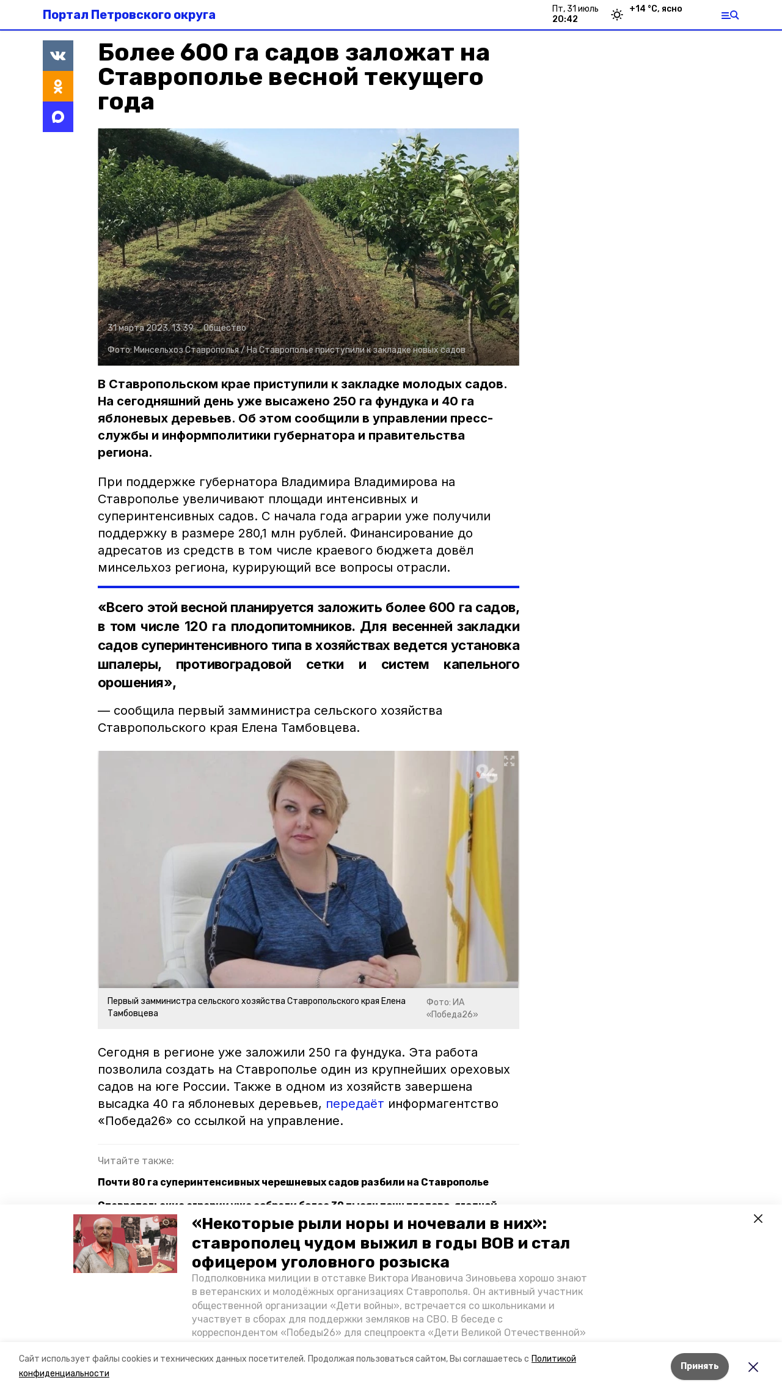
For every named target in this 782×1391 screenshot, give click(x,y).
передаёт (355, 1103)
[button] (125, 1243)
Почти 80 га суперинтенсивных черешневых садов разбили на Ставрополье (293, 1182)
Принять (700, 1366)
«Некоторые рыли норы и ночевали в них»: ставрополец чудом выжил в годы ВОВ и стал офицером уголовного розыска (381, 1242)
